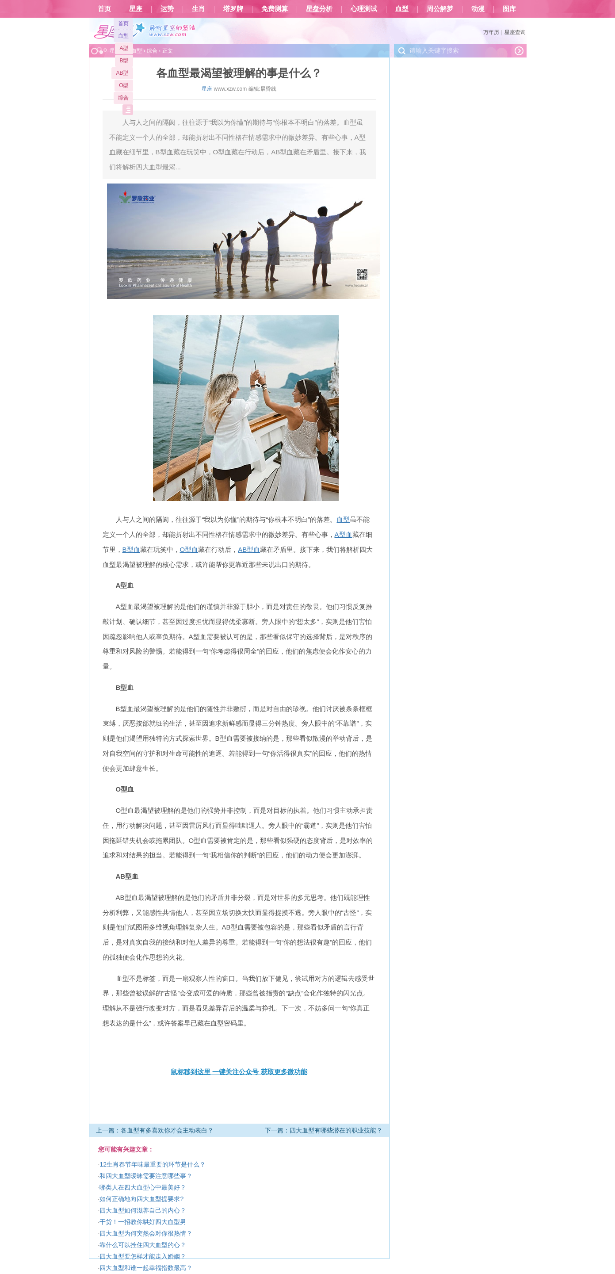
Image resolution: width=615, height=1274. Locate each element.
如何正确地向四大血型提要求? (141, 1198)
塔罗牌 (233, 8)
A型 (123, 48)
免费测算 (274, 8)
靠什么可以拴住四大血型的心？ (142, 1244)
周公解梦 (440, 8)
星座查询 (515, 32)
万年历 (491, 32)
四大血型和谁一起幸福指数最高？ (145, 1267)
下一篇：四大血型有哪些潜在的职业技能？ (323, 1130)
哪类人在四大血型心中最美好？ (142, 1187)
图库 (509, 8)
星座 (135, 8)
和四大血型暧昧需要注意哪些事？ (145, 1175)
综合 (123, 98)
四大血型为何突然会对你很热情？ (145, 1233)
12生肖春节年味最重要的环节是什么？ (152, 1164)
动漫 (478, 8)
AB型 (122, 73)
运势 (167, 8)
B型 (123, 60)
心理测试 (364, 8)
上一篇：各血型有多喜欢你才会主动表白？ (155, 1130)
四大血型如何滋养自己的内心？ (142, 1210)
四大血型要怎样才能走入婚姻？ (142, 1256)
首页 (104, 8)
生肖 (198, 8)
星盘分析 (319, 8)
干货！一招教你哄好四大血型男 (142, 1221)
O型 (123, 85)
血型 (402, 8)
